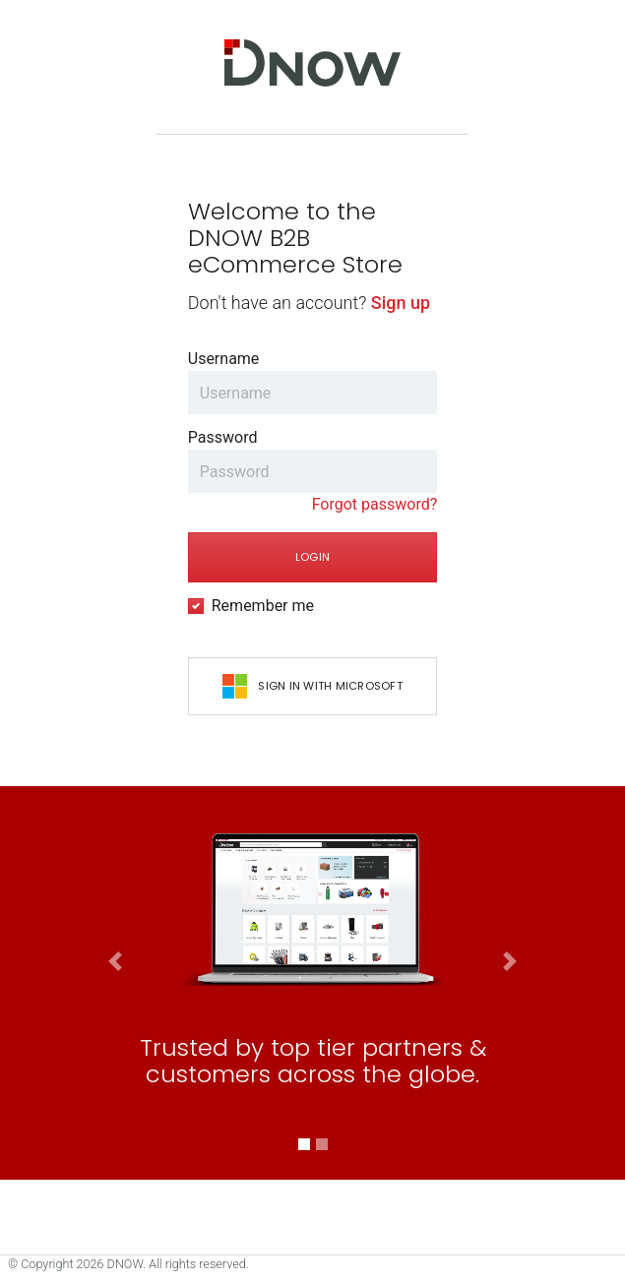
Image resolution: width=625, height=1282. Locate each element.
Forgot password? (375, 504)
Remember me (263, 605)
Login (312, 557)
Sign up (400, 302)
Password (223, 437)
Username (224, 358)
